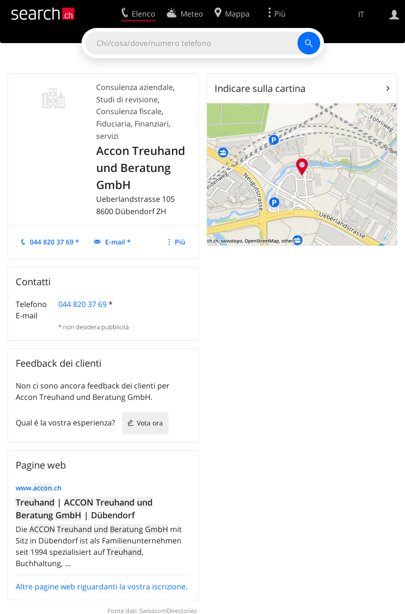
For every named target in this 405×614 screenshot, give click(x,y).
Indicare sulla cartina (260, 88)
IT (361, 14)
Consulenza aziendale (134, 87)
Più (180, 241)
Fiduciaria (113, 123)
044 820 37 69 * (54, 241)
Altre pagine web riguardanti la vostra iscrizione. (102, 586)
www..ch (39, 487)
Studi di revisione (127, 99)
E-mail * (118, 241)
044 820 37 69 (82, 304)
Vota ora (150, 422)
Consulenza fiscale (129, 111)
